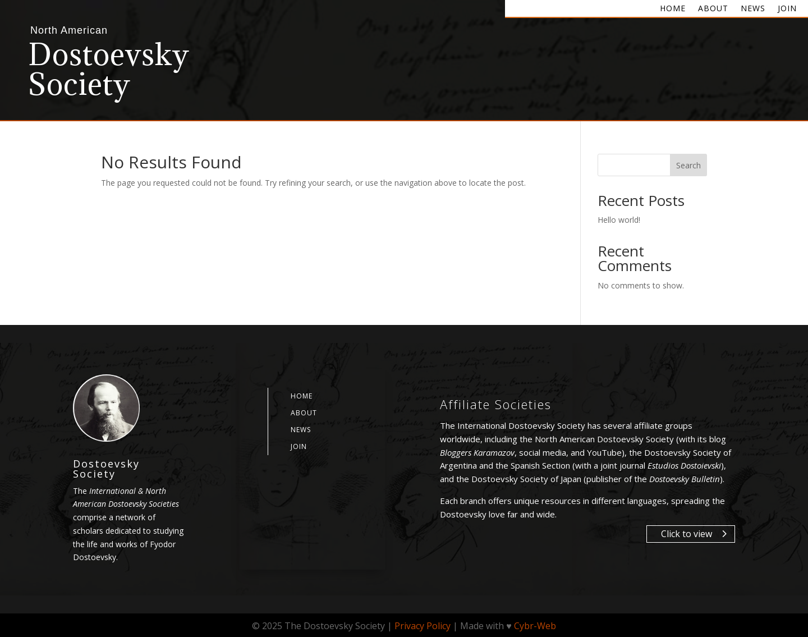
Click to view (686, 534)
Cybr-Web (535, 626)
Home (673, 8)
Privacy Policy (422, 626)
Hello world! (619, 219)
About (713, 8)
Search (688, 165)
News (753, 8)
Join (787, 8)
